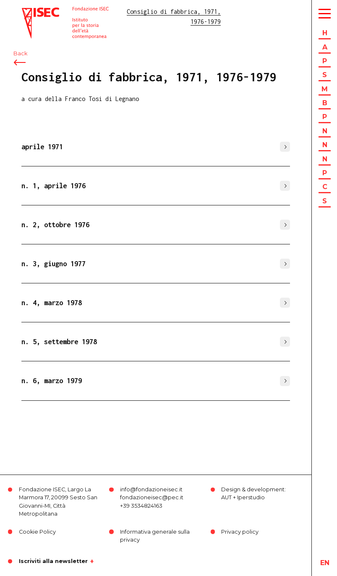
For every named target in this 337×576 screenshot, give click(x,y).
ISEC (28, 11)
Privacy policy (240, 532)
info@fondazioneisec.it (151, 489)
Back (20, 53)
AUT (226, 497)
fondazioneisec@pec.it (151, 497)
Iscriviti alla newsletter (53, 561)
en (324, 563)
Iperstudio (251, 497)
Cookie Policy (37, 532)
